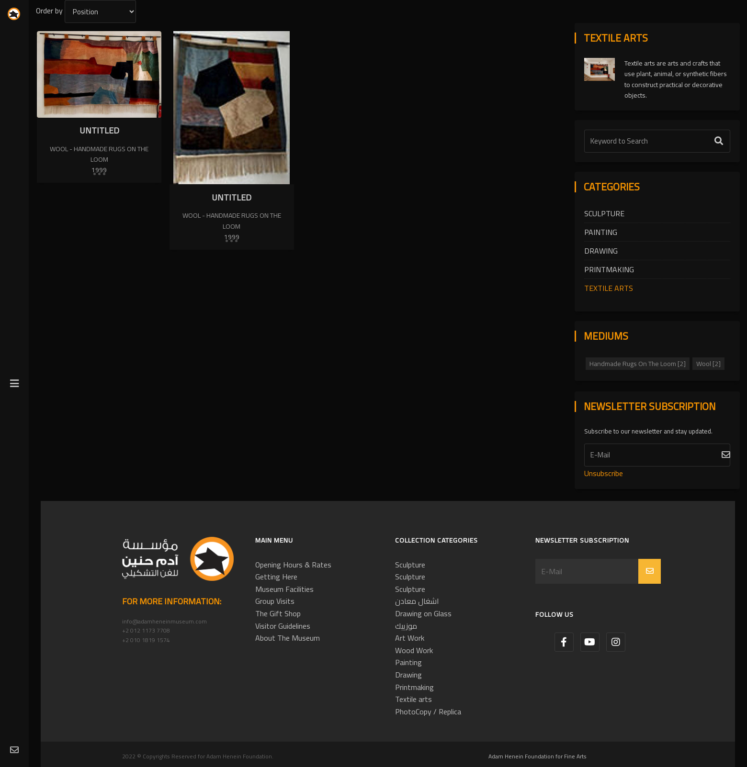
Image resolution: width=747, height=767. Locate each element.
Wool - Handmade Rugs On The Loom (99, 154)
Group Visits (274, 601)
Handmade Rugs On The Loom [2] (637, 363)
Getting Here (276, 576)
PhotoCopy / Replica (428, 711)
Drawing (601, 250)
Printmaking (609, 269)
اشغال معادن (417, 601)
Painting (600, 232)
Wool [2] (708, 363)
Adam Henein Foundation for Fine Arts (537, 756)
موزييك (406, 626)
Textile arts (608, 288)
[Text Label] (657, 141)
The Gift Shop (278, 613)
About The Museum (287, 638)
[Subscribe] (657, 455)
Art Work (409, 638)
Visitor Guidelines (282, 626)
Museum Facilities (284, 589)
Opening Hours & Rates (293, 564)
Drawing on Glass (423, 613)
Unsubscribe (603, 473)
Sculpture (604, 213)
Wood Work (414, 650)
